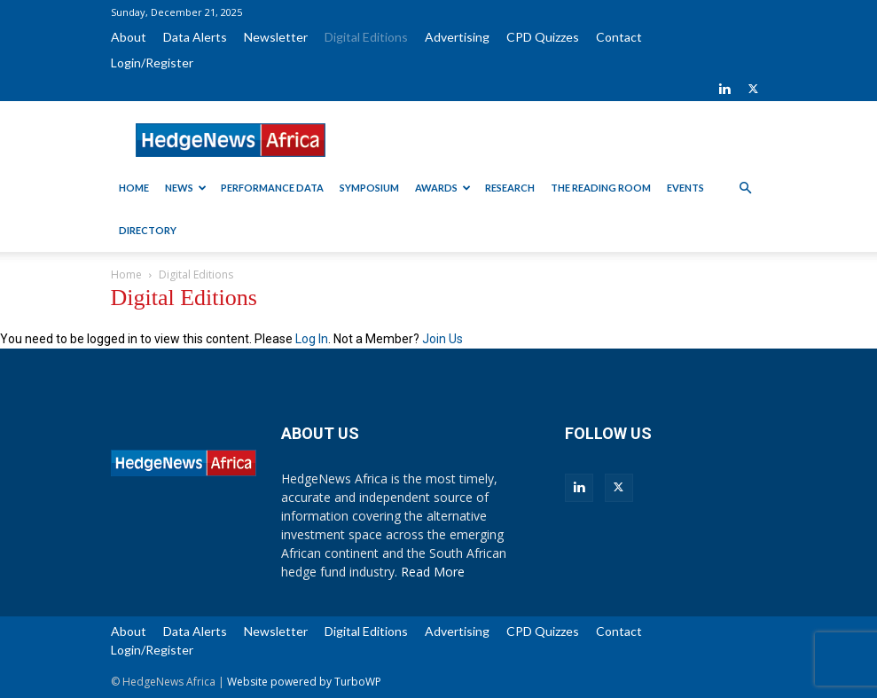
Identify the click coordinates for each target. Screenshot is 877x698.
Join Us (442, 339)
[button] (745, 188)
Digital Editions (366, 36)
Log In (311, 339)
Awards (443, 187)
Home (134, 187)
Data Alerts (195, 36)
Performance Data (272, 187)
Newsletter (276, 36)
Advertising (457, 36)
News (186, 187)
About (128, 36)
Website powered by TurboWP (304, 681)
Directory (147, 230)
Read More (433, 571)
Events (685, 187)
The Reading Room (601, 187)
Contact (619, 36)
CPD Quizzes (542, 36)
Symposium (369, 187)
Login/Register (152, 62)
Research (510, 187)
